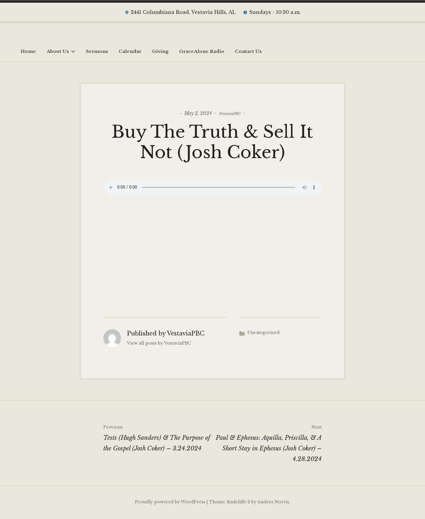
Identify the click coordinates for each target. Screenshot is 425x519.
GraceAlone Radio (201, 51)
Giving (160, 51)
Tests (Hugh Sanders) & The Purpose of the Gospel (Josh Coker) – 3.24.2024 (157, 438)
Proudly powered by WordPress (170, 502)
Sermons (97, 51)
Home (28, 51)
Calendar (130, 51)
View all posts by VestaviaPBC (159, 344)
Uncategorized (263, 333)
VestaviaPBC (230, 113)
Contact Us (248, 51)
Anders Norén (273, 502)
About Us (61, 51)
